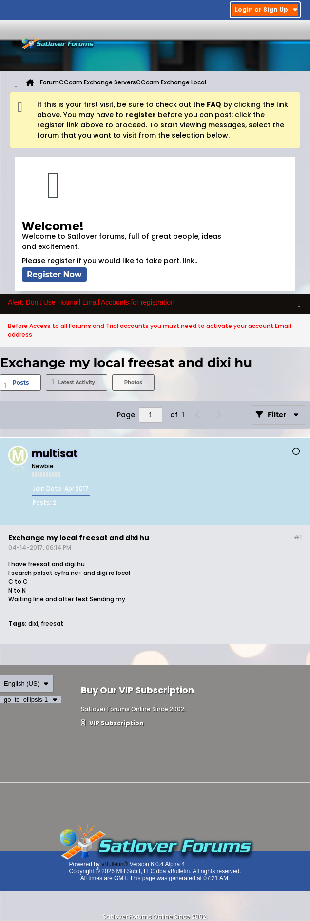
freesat (52, 623)
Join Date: (48, 488)
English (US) (26, 683)
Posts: (42, 502)
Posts (20, 382)
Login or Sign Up (266, 9)
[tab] (20, 382)
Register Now (54, 274)
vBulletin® (114, 864)
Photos (133, 382)
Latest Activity (76, 382)
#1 (298, 537)
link (188, 261)
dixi (33, 623)
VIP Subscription (112, 723)
